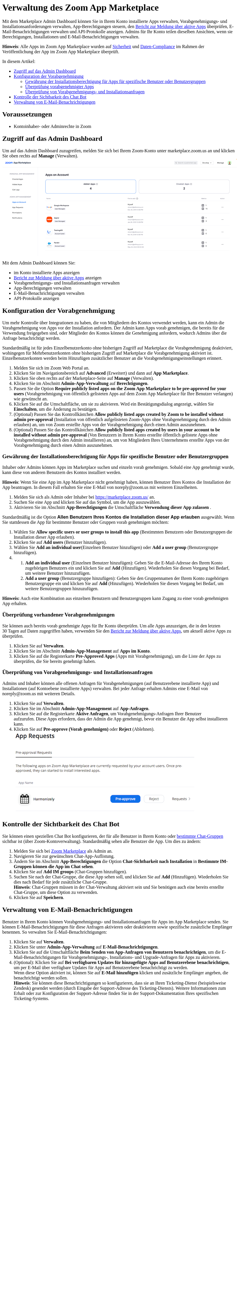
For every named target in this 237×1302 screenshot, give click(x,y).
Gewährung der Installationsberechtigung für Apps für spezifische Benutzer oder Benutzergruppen (115, 81)
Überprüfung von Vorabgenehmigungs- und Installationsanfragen (85, 91)
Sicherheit (121, 46)
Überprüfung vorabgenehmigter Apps (59, 86)
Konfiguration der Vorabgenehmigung (49, 76)
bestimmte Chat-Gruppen (200, 836)
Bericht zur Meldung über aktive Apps (170, 26)
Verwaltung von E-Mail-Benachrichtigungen (54, 102)
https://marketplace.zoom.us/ (121, 497)
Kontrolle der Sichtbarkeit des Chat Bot (50, 96)
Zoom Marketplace (68, 851)
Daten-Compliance (157, 46)
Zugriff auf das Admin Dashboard (45, 71)
